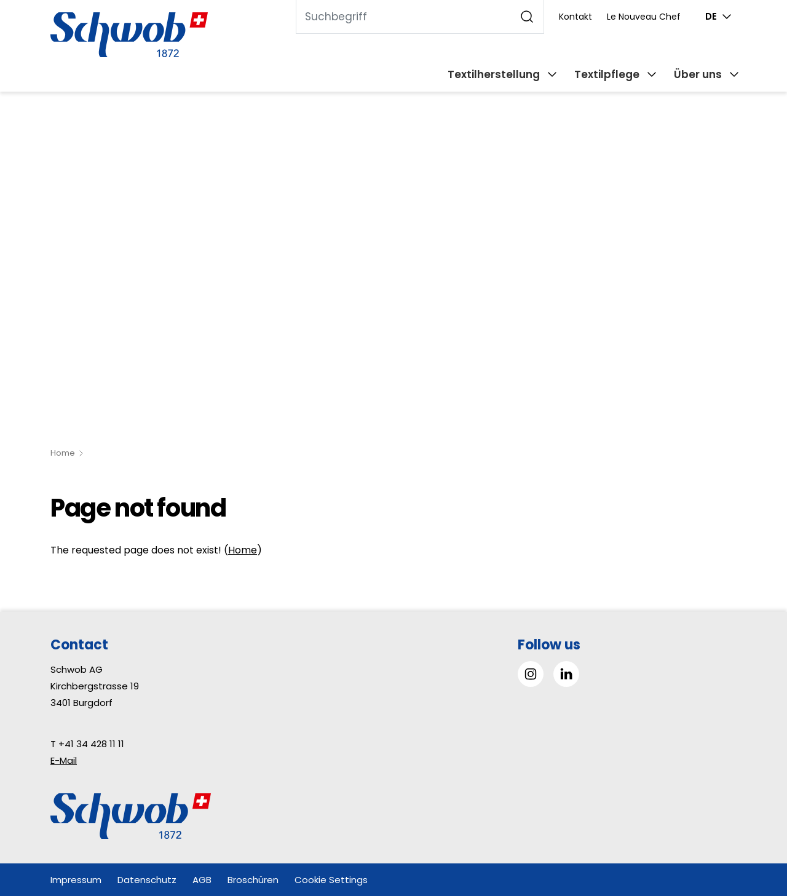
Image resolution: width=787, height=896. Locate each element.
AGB (202, 879)
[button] (750, 819)
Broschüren (253, 879)
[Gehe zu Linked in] (566, 674)
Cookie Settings (331, 879)
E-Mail (63, 760)
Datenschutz (146, 879)
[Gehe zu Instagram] (531, 674)
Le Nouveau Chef (644, 16)
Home (62, 453)
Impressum (75, 879)
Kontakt (575, 16)
